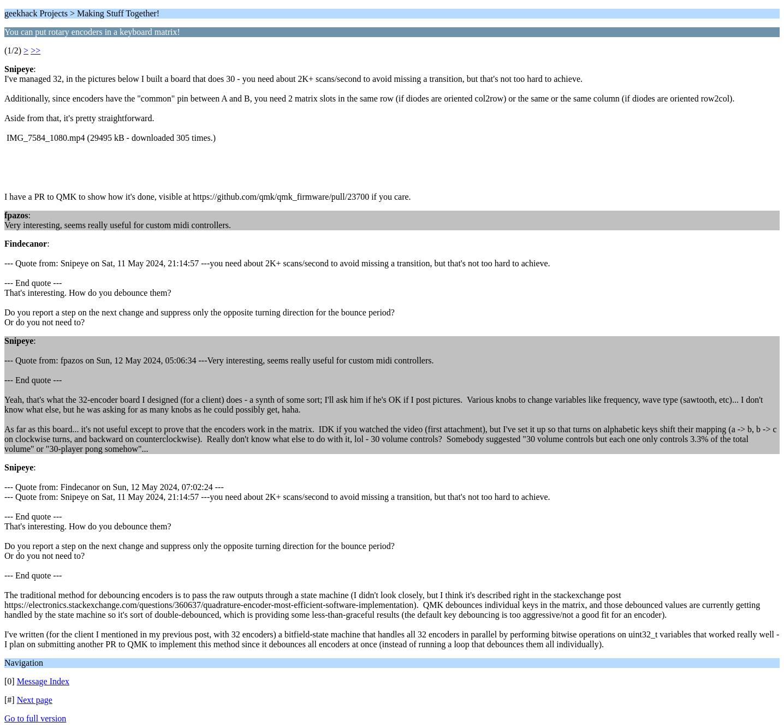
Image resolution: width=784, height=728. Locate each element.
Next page (34, 700)
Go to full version (35, 718)
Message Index (43, 681)
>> (35, 50)
